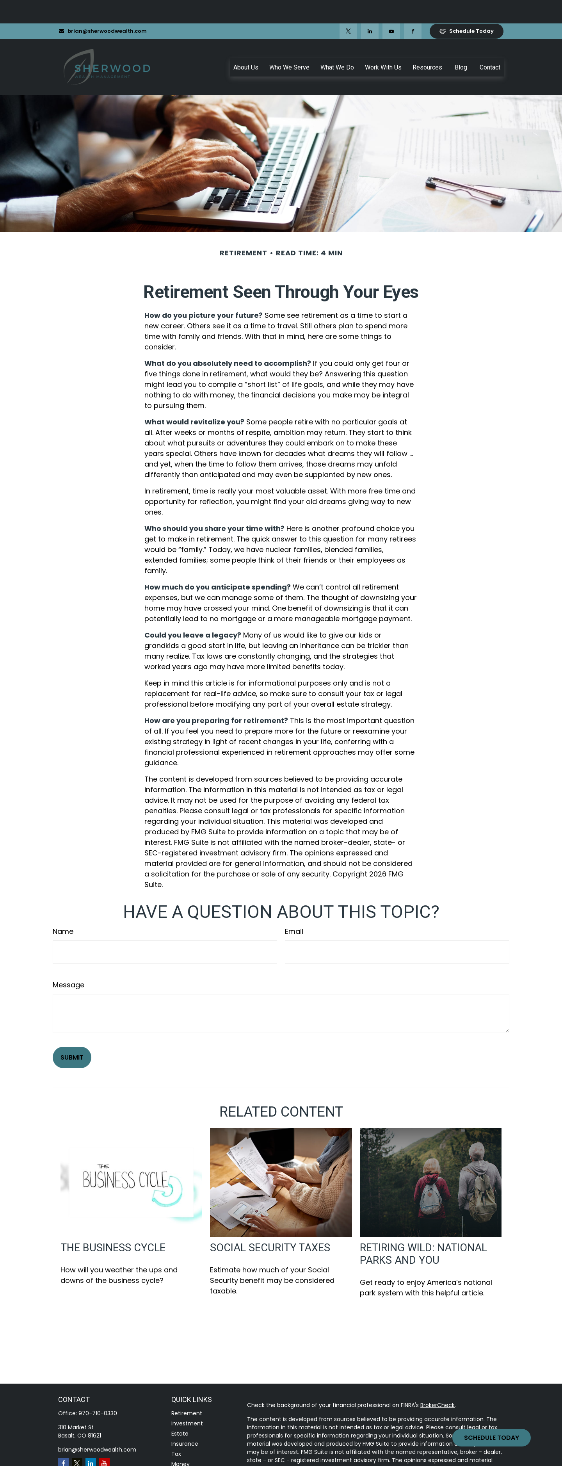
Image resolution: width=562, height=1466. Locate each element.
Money (180, 1441)
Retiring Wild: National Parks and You (423, 1230)
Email (294, 908)
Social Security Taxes (270, 1224)
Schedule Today (491, 1437)
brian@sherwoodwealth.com (102, 7)
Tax (176, 1430)
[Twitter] (348, 8)
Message (68, 961)
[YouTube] (391, 8)
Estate (180, 1410)
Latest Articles (190, 1461)
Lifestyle (182, 1451)
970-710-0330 (97, 1390)
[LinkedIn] (370, 8)
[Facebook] (413, 8)
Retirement (186, 1390)
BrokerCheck (437, 1382)
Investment (187, 1400)
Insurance (184, 1420)
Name (63, 908)
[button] (246, 43)
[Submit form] (72, 1034)
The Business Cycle (112, 1224)
